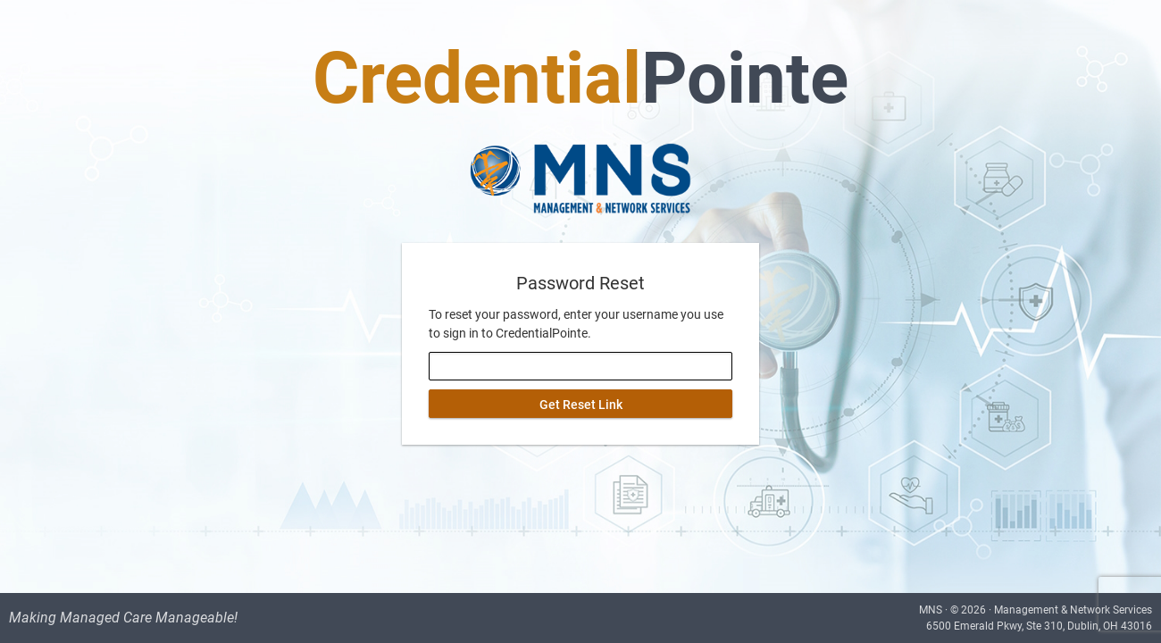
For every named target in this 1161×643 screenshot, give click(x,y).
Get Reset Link (580, 404)
